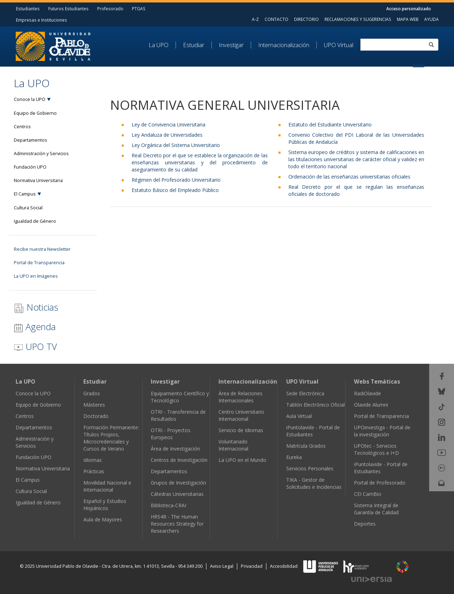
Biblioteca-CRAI (168, 505)
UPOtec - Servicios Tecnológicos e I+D (376, 449)
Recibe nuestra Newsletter (42, 249)
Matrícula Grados (306, 445)
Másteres (94, 404)
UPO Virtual (338, 45)
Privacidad (251, 566)
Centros (22, 127)
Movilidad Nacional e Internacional (107, 486)
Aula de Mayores (102, 519)
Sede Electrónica (305, 393)
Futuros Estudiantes (68, 8)
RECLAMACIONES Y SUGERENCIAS (358, 19)
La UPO (158, 45)
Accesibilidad (284, 566)
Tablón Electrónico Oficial (315, 404)
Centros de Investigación (179, 460)
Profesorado (110, 8)
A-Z (255, 19)
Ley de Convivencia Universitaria (168, 124)
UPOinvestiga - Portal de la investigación (382, 431)
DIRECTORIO (306, 19)
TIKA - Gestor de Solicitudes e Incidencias (314, 483)
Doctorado (96, 416)
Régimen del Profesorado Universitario (176, 179)
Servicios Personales (309, 468)
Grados (91, 393)
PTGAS (138, 8)
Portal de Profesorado (379, 482)
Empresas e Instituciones (41, 20)
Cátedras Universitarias (177, 494)
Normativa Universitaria (38, 180)
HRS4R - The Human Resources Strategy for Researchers (177, 523)
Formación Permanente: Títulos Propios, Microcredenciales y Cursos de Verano (111, 438)
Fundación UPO (30, 167)
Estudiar (193, 45)
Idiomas (92, 460)
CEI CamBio (367, 494)
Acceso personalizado (408, 8)
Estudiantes (28, 8)
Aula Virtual (299, 416)
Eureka (294, 457)
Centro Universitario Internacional (241, 415)
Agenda (35, 327)
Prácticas (93, 471)
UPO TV (35, 346)
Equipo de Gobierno (35, 113)
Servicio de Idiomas (240, 430)
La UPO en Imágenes (36, 276)
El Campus (25, 194)
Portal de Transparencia (39, 263)
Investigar (231, 45)
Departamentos (30, 140)
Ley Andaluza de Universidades (167, 134)
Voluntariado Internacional (233, 445)
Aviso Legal (221, 566)
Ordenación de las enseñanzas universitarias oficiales (349, 176)
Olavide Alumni (371, 404)
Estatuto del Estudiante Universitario (330, 124)
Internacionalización (283, 45)
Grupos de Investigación (178, 482)
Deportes (365, 523)
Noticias (36, 307)
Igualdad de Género (35, 221)
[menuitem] (162, 45)
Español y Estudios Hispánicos (104, 504)
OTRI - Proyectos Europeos (170, 434)
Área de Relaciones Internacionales (240, 397)
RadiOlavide (367, 393)
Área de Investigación (175, 448)
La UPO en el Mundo (242, 460)
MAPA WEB (408, 19)
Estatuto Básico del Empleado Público (175, 190)
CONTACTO (276, 19)
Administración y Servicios (41, 154)
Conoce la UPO (29, 99)
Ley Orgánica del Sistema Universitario (176, 145)
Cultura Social (28, 208)
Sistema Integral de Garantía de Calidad (376, 509)
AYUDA (431, 19)
